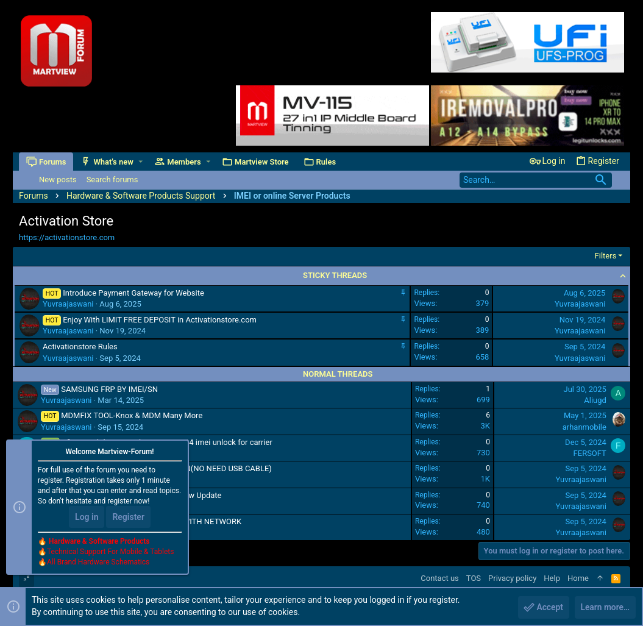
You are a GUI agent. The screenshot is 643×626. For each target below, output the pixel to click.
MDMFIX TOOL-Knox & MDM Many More (131, 415)
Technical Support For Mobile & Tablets (110, 552)
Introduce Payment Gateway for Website (133, 292)
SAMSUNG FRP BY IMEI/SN (109, 389)
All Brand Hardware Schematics (98, 562)
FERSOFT (590, 453)
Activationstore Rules (80, 346)
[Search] (536, 180)
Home (578, 578)
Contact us (440, 578)
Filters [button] (606, 255)
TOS (473, 578)
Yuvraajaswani (68, 303)
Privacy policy (512, 578)
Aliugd (595, 400)
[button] (140, 162)
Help (552, 578)
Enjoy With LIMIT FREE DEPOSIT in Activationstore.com (160, 319)
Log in (86, 517)
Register (128, 517)
